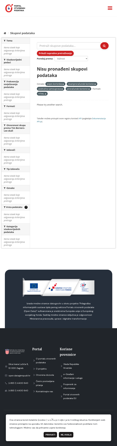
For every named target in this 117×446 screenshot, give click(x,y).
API (80, 118)
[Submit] (104, 45)
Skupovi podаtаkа (22, 33)
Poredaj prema (45, 58)
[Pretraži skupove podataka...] (68, 45)
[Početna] (5, 33)
